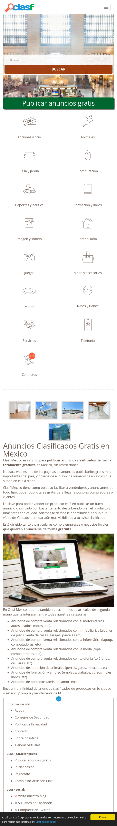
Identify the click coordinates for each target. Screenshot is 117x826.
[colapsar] (106, 7)
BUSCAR (58, 69)
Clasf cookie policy (46, 822)
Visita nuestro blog (30, 796)
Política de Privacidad (31, 724)
